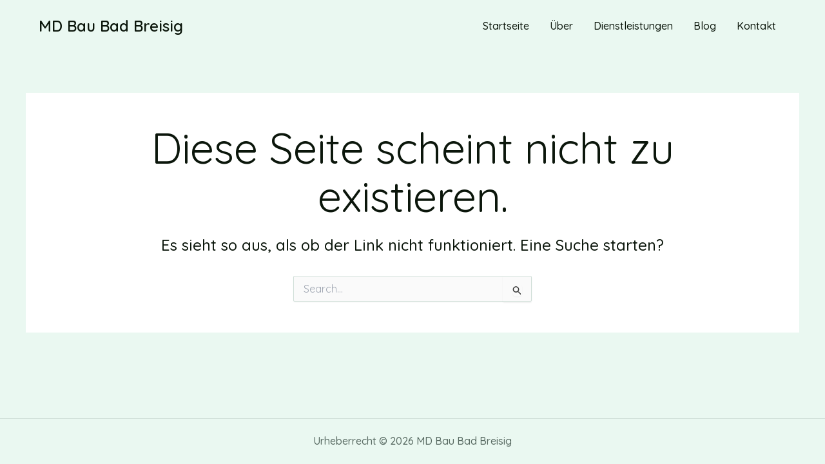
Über (561, 25)
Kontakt (756, 25)
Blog (705, 25)
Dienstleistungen (633, 25)
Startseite (506, 25)
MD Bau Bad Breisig (111, 25)
